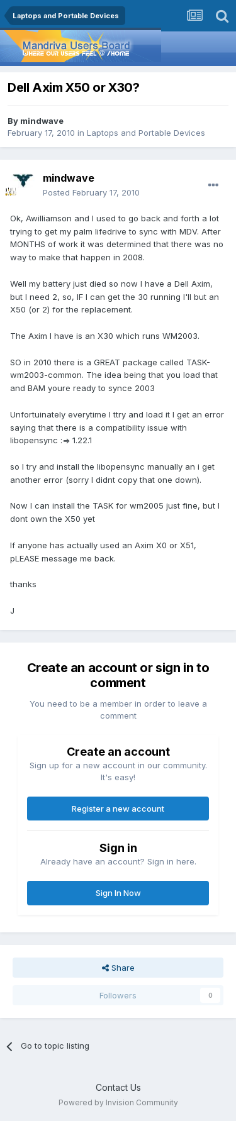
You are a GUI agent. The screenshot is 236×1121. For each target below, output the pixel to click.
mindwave (42, 121)
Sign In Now (118, 893)
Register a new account (118, 808)
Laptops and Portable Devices (146, 133)
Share (118, 967)
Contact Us (118, 1087)
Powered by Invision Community (118, 1102)
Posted (91, 192)
